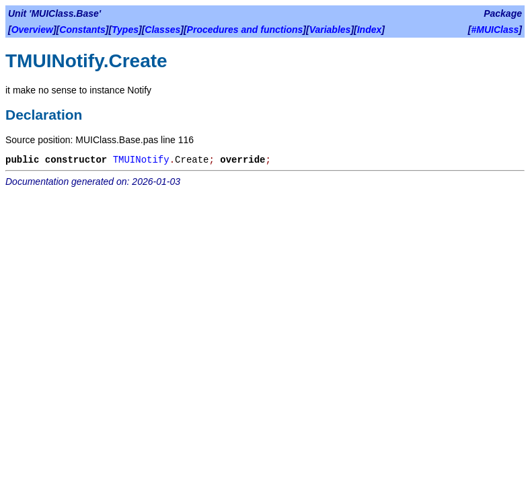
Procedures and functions (245, 29)
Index (369, 29)
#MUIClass (495, 29)
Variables (330, 29)
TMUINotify (141, 160)
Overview (32, 29)
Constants (82, 29)
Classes (162, 29)
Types (125, 29)
